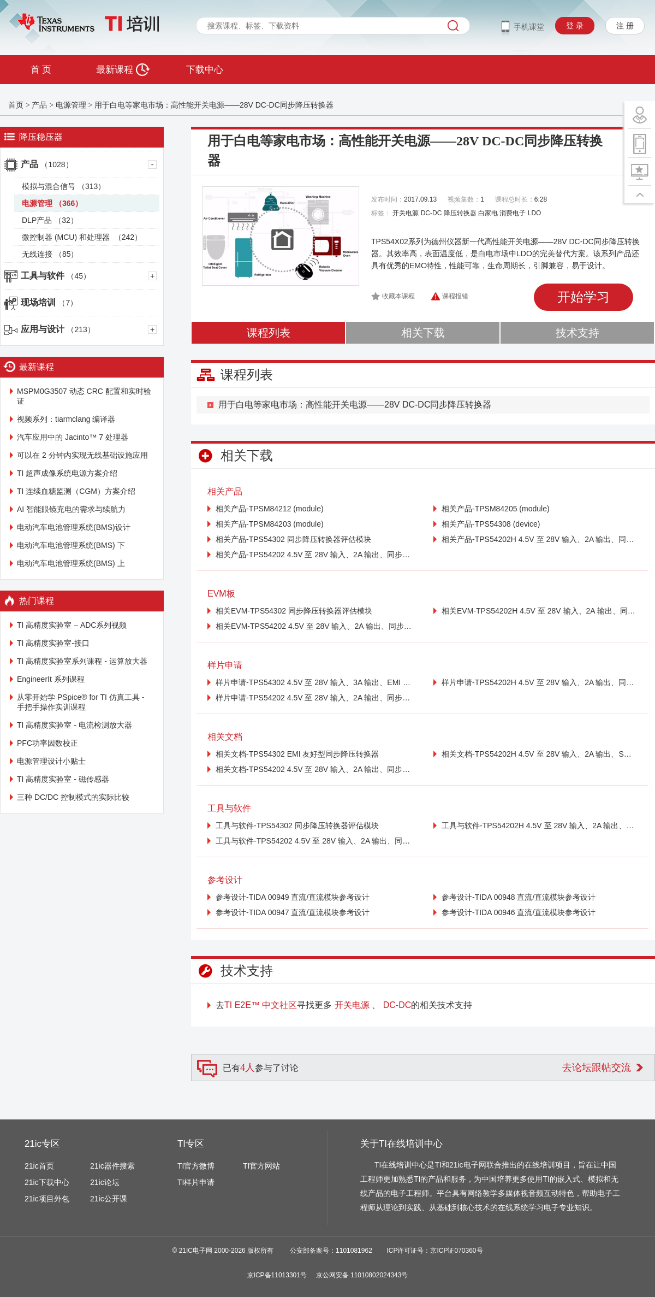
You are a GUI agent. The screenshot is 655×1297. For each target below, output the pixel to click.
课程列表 (268, 333)
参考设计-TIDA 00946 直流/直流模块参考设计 (519, 912)
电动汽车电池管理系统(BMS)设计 (73, 527)
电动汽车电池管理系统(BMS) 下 (71, 545)
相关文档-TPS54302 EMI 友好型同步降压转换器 (297, 754)
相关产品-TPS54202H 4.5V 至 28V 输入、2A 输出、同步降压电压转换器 (540, 539)
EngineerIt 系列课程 (51, 679)
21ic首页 (39, 1166)
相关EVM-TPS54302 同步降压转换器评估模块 (294, 610)
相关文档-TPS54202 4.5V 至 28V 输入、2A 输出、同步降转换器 (314, 769)
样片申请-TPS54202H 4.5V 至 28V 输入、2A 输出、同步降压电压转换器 (540, 682)
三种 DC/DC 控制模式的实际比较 (73, 797)
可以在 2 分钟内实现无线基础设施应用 (82, 455)
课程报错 (455, 296)
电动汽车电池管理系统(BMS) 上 (71, 563)
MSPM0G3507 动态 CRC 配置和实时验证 (84, 396)
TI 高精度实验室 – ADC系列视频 (72, 625)
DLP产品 (50, 220)
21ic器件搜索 (112, 1166)
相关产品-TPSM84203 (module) (270, 524)
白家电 (488, 213)
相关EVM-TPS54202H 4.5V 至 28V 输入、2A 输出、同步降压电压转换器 (540, 610)
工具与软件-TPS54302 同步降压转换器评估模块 (297, 825)
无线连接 (50, 254)
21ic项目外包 (47, 1198)
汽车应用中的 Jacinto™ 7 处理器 (72, 437)
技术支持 (577, 333)
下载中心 (204, 69)
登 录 (574, 25)
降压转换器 (460, 213)
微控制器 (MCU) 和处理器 (82, 237)
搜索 (453, 25)
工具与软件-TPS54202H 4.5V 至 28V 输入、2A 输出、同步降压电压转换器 (540, 825)
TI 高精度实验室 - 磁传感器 (63, 779)
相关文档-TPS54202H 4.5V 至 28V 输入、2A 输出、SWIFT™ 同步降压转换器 (540, 754)
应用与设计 (58, 329)
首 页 (41, 69)
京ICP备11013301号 (277, 1275)
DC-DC (431, 213)
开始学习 (583, 297)
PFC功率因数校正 (47, 743)
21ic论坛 (105, 1182)
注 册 (625, 25)
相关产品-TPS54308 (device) (491, 524)
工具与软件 (56, 275)
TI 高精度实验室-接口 (53, 643)
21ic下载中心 (47, 1182)
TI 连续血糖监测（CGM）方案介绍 (76, 491)
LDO (534, 213)
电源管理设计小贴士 (51, 761)
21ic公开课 (108, 1198)
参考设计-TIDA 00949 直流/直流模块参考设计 (293, 897)
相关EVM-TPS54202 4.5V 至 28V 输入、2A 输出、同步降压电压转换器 (314, 626)
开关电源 (405, 213)
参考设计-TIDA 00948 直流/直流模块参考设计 (519, 897)
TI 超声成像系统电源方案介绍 (67, 473)
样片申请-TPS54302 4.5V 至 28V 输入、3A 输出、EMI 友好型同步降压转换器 (314, 682)
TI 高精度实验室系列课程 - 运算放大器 (82, 661)
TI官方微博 (196, 1166)
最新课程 (122, 69)
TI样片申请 (196, 1182)
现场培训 (49, 302)
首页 (15, 105)
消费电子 (512, 213)
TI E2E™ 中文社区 (260, 1005)
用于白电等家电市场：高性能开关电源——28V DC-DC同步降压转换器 (214, 105)
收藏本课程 (398, 296)
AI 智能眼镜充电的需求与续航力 (71, 509)
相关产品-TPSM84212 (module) (270, 508)
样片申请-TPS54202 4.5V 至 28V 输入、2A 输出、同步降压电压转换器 (314, 697)
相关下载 (423, 333)
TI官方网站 (261, 1166)
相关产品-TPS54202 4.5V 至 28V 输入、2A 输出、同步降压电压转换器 (314, 554)
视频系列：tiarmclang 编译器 (66, 419)
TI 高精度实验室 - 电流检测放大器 (74, 725)
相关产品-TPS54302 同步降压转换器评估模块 (293, 539)
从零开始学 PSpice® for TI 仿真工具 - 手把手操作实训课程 (80, 702)
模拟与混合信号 (63, 186)
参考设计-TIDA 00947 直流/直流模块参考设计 (293, 912)
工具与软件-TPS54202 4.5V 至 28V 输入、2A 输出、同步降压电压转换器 (314, 840)
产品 (39, 105)
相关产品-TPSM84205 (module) (496, 508)
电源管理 (71, 105)
